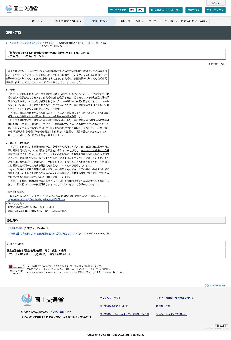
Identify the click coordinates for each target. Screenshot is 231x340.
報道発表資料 (33, 43)
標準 (132, 10)
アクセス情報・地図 (60, 313)
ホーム (8, 43)
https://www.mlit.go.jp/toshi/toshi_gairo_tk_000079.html (36, 199)
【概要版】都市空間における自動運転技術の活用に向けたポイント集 (44, 233)
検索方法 (192, 10)
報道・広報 (19, 43)
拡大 (140, 10)
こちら (106, 272)
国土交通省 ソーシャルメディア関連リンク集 (124, 315)
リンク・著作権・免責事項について (175, 299)
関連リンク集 (163, 307)
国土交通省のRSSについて (114, 307)
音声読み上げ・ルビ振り (167, 10)
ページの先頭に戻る (215, 288)
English (215, 3)
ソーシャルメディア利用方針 (171, 315)
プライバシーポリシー (111, 299)
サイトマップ (214, 10)
